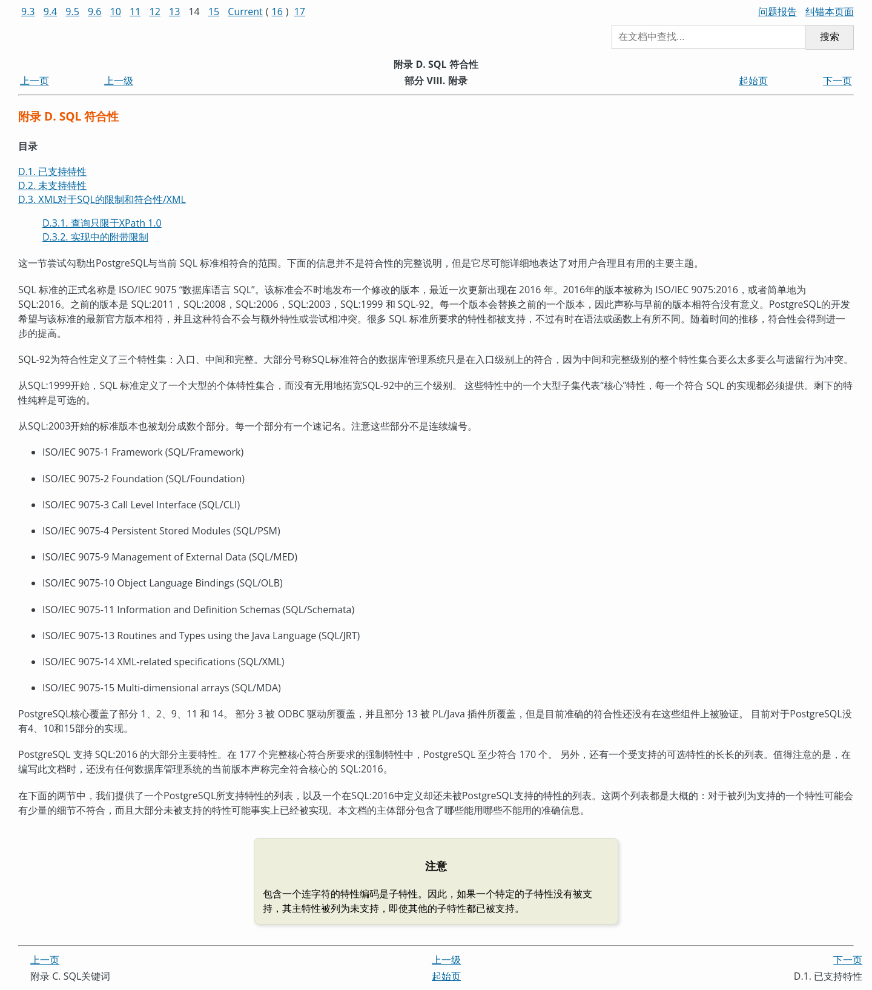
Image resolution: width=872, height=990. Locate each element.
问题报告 (777, 11)
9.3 (28, 11)
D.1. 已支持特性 (52, 171)
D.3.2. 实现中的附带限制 (95, 237)
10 (115, 11)
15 (213, 11)
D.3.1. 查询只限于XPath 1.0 (102, 223)
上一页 (34, 80)
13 (174, 11)
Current (245, 11)
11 (135, 11)
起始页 (753, 80)
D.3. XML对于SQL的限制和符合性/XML (102, 199)
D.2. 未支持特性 (52, 185)
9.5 (72, 11)
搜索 (829, 37)
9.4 (51, 11)
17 (299, 11)
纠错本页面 (829, 11)
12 (155, 11)
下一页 (837, 80)
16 (277, 11)
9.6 (95, 11)
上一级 (118, 80)
